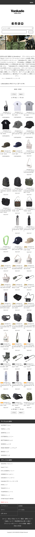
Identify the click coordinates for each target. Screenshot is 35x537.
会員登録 (20, 505)
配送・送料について (27, 518)
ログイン (3, 509)
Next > (21, 94)
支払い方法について (13, 518)
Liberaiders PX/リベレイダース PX (13, 78)
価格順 (15, 89)
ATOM (19, 526)
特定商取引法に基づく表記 (22, 521)
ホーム (3, 78)
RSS (15, 526)
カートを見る (21, 509)
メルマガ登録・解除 (24, 523)
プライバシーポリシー (10, 523)
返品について (9, 521)
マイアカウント (4, 505)
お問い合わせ (4, 513)
